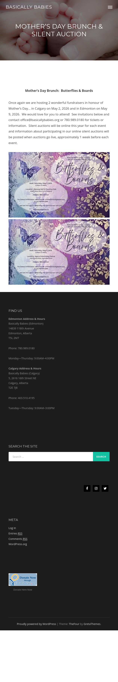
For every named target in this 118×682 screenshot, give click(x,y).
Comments (18, 539)
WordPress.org (18, 544)
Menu (110, 7)
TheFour (74, 624)
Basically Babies (29, 7)
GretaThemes (92, 624)
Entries (15, 533)
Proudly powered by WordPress (36, 624)
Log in (12, 528)
